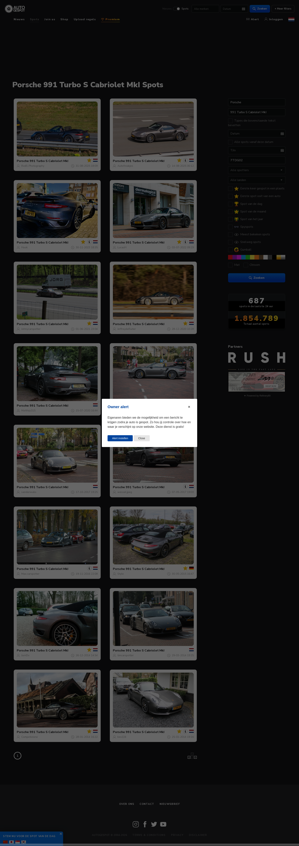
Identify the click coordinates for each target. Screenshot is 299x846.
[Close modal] (189, 407)
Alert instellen (120, 438)
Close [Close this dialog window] (141, 438)
